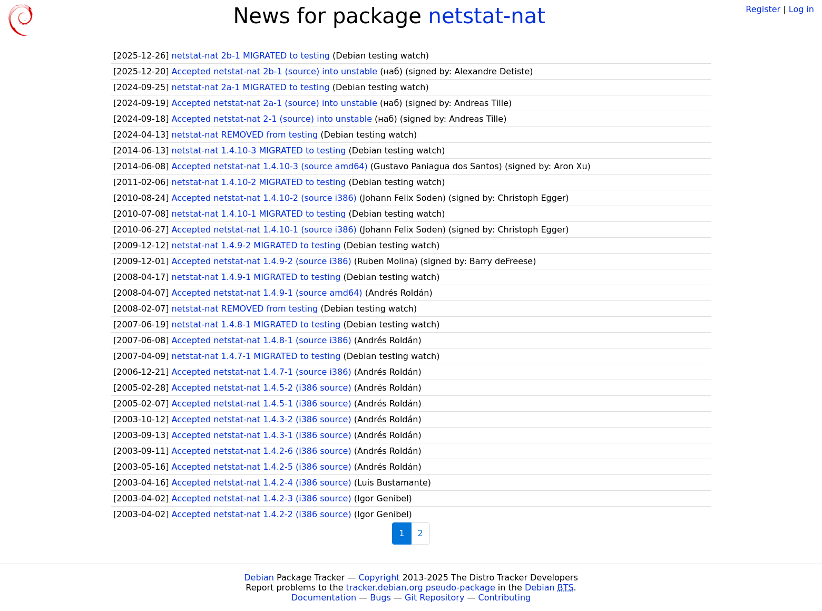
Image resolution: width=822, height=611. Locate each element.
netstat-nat (486, 16)
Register (763, 9)
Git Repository (434, 598)
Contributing (504, 598)
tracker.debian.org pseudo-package (420, 588)
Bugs (380, 598)
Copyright (378, 578)
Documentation (323, 598)
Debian (259, 578)
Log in (801, 9)
